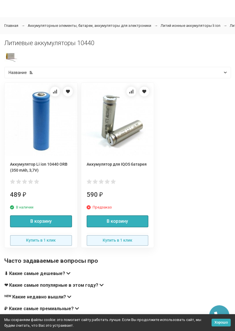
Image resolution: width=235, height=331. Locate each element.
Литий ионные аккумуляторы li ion (190, 25)
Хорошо (221, 322)
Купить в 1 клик (41, 240)
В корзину (41, 221)
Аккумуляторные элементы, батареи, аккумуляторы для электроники (89, 25)
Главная (11, 25)
